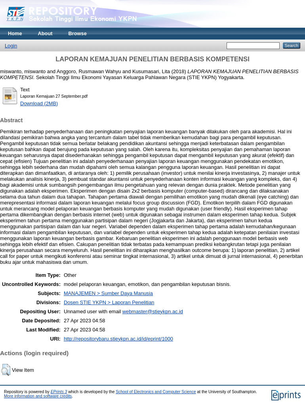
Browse (78, 33)
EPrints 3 (59, 392)
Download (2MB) (39, 103)
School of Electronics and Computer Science (156, 392)
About (45, 33)
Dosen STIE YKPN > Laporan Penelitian (109, 302)
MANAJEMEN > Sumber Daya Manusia (108, 293)
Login (11, 46)
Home (15, 33)
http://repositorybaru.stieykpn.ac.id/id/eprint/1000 (118, 339)
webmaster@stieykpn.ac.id (152, 311)
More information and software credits (38, 396)
